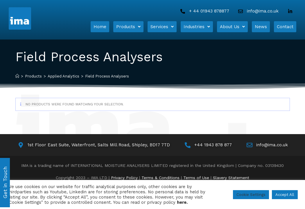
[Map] (93, 143)
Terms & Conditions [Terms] (160, 175)
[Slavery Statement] (231, 175)
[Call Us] (204, 11)
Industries (197, 25)
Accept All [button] (284, 194)
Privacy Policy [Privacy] (124, 175)
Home (100, 25)
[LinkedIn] (291, 11)
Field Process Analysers (107, 74)
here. (182, 202)
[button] (128, 25)
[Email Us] (258, 11)
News (261, 25)
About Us (232, 25)
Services (162, 25)
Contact (285, 25)
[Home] (36, 18)
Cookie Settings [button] (250, 194)
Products (128, 25)
